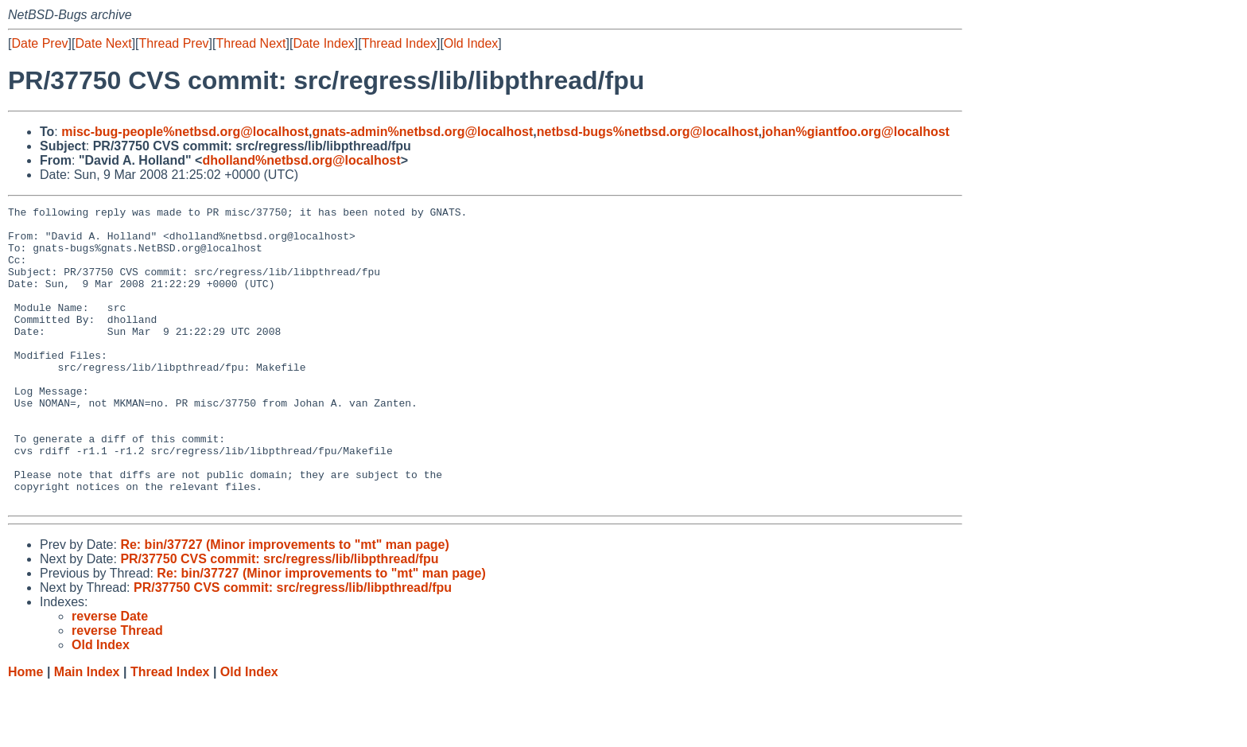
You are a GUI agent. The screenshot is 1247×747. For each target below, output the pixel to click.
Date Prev (39, 43)
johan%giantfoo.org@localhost (856, 131)
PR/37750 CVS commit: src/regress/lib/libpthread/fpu (279, 618)
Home (25, 731)
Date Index (323, 43)
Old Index (471, 43)
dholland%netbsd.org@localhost (301, 160)
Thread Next (251, 43)
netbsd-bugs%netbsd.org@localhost (648, 131)
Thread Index (399, 43)
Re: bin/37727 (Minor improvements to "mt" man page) (284, 604)
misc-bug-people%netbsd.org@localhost (185, 131)
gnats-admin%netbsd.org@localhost (422, 131)
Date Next (103, 43)
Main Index (87, 731)
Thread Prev (174, 43)
